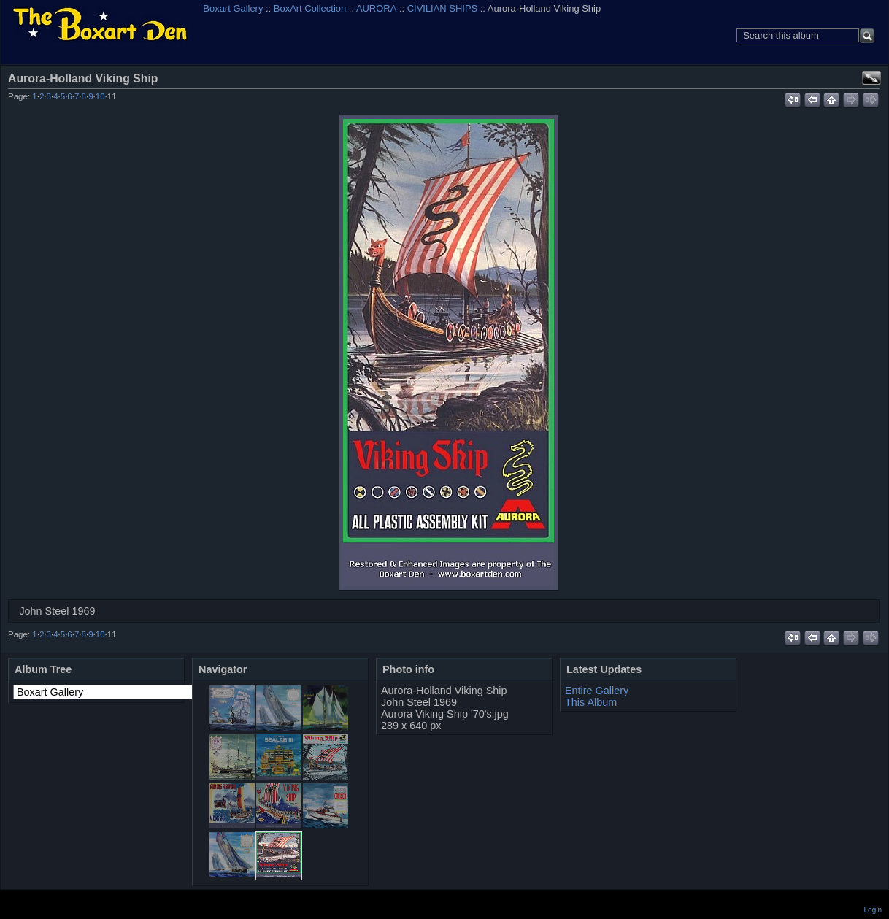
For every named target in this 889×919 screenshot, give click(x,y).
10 (100, 96)
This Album (591, 702)
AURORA (376, 8)
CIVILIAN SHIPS (442, 8)
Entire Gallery (596, 690)
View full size (871, 78)
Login (873, 910)
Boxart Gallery (233, 8)
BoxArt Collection (310, 8)
